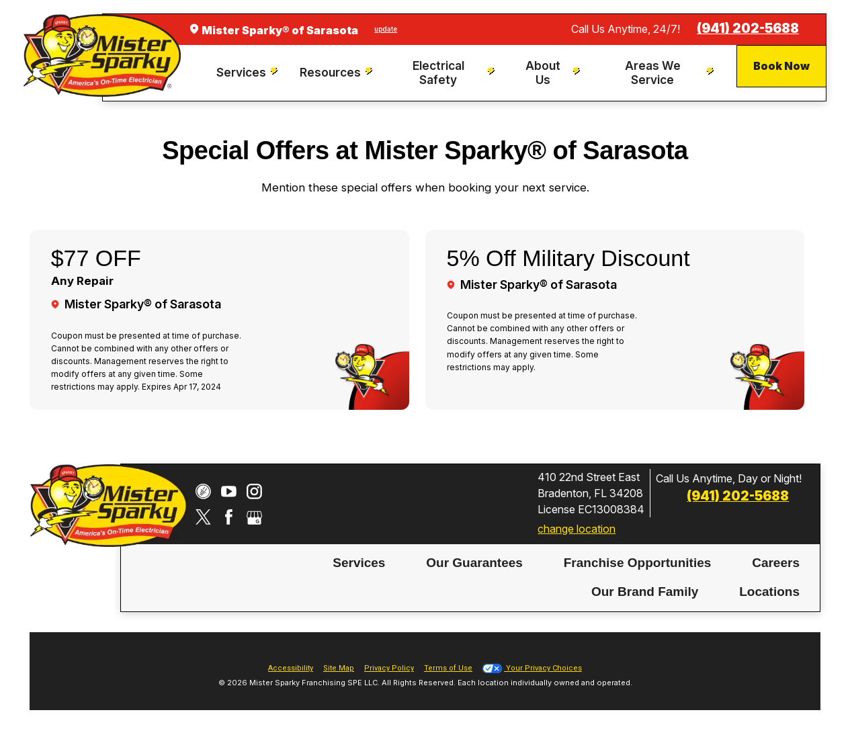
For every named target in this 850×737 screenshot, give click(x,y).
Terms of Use (448, 668)
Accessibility (290, 668)
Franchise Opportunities (638, 562)
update (385, 29)
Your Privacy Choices (532, 668)
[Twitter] (203, 517)
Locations (769, 591)
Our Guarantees (474, 562)
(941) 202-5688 (748, 28)
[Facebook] (229, 517)
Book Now (781, 66)
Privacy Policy (389, 668)
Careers (776, 562)
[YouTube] (229, 491)
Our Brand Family (644, 591)
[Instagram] (254, 491)
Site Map (338, 668)
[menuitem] (248, 73)
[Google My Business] (254, 517)
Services (359, 562)
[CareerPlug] (203, 491)
